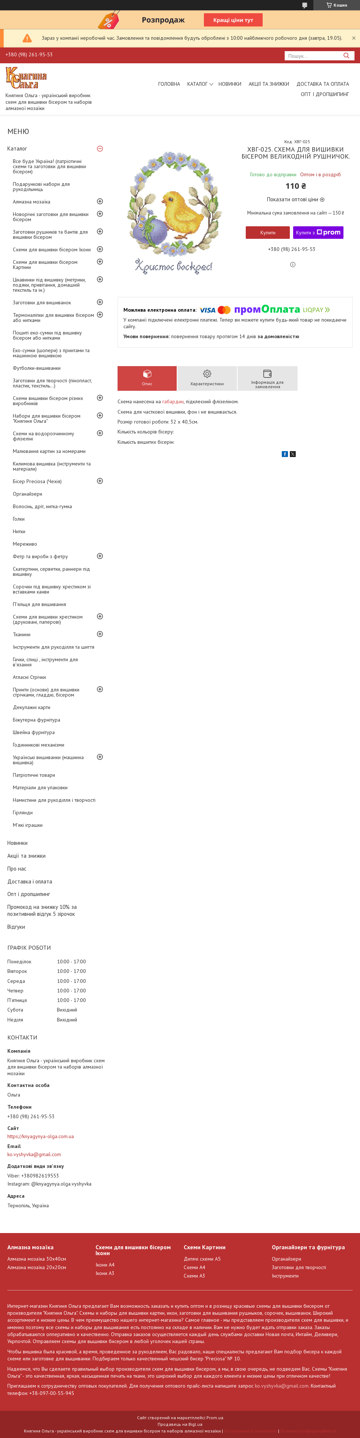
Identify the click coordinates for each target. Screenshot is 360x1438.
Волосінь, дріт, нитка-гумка (42, 506)
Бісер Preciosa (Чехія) (37, 481)
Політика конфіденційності (308, 1431)
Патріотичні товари (34, 775)
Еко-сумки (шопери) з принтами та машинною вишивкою (51, 353)
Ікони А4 (105, 1264)
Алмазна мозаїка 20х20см (36, 1267)
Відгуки (16, 926)
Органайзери (27, 493)
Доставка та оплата (322, 84)
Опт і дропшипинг (325, 94)
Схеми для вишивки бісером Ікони (52, 249)
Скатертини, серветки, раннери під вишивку (51, 571)
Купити (268, 232)
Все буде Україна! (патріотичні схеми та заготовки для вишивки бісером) (49, 166)
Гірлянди (23, 812)
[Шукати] (346, 55)
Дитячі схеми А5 (202, 1258)
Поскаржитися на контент (250, 1431)
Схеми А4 (194, 1267)
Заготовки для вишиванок (42, 302)
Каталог (197, 84)
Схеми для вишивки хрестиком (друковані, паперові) (48, 619)
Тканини (21, 634)
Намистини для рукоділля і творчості (54, 800)
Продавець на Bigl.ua (180, 1424)
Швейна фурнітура (34, 732)
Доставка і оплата (29, 881)
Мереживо (25, 544)
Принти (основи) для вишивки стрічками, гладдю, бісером (46, 692)
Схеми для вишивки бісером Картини (45, 264)
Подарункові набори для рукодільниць (41, 186)
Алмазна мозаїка (31, 201)
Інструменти (285, 1275)
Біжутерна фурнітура (36, 719)
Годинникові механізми (38, 744)
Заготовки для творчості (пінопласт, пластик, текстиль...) (52, 383)
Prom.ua (214, 1417)
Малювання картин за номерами (49, 451)
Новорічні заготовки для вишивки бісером (51, 217)
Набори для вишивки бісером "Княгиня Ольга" (46, 418)
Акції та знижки (269, 84)
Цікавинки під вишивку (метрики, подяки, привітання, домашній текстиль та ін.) (49, 284)
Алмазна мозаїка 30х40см (36, 1258)
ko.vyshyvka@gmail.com (34, 1154)
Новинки (230, 84)
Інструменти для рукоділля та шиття (53, 647)
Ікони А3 (105, 1273)
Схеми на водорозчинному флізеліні (43, 436)
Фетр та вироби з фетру (40, 556)
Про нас (16, 868)
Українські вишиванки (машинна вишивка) (48, 760)
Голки (19, 519)
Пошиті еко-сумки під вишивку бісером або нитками (47, 335)
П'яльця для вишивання (39, 604)
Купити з (318, 232)
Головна (169, 84)
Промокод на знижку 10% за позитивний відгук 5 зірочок (42, 910)
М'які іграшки (28, 825)
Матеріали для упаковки (40, 787)
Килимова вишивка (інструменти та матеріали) (52, 466)
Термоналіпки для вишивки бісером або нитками (53, 317)
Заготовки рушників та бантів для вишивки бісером (50, 234)
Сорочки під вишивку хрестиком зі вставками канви (52, 589)
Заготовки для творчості (299, 1267)
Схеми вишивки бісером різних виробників (48, 401)
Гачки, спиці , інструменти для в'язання (45, 662)
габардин (173, 401)
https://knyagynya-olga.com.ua (40, 1136)
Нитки (19, 531)
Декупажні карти (31, 707)
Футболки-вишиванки (37, 368)
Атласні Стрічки (29, 677)
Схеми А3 (194, 1275)
